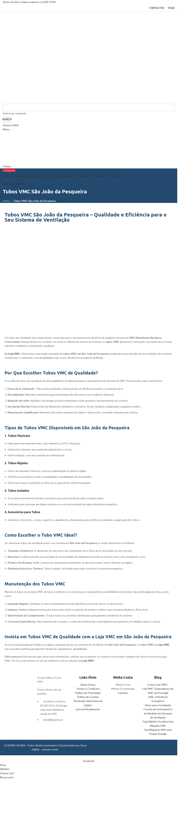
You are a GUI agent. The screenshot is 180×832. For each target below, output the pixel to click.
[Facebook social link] (88, 760)
